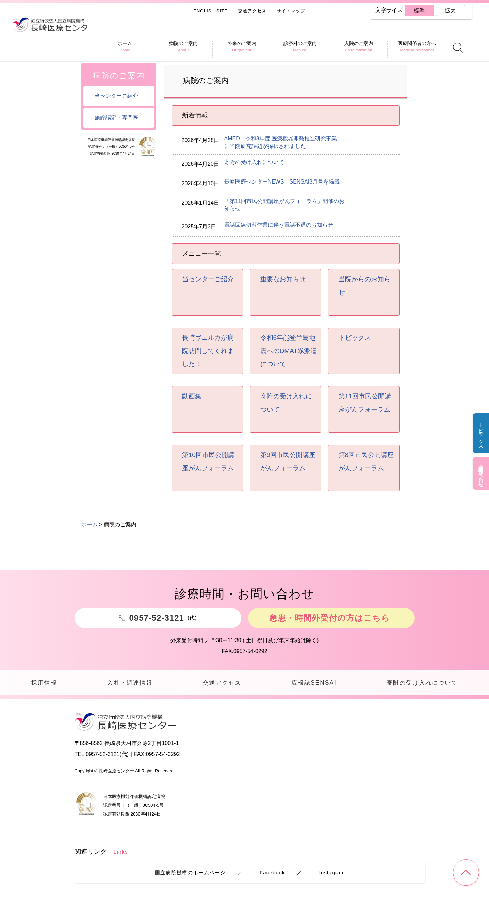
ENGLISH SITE (210, 10)
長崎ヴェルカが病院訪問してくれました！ (208, 350)
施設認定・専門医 (116, 118)
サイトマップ (291, 10)
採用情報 (44, 682)
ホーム (89, 52)
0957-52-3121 (103, 755)
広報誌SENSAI (313, 682)
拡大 (450, 10)
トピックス (481, 433)
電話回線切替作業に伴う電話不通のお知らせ (278, 225)
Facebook (272, 873)
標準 (419, 10)
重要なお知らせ (283, 279)
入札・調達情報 (129, 682)
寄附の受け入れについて (254, 162)
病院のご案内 (119, 75)
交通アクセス (252, 10)
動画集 (191, 396)
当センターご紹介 (208, 279)
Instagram (332, 873)
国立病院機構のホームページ (190, 873)
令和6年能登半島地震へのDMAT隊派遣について (288, 350)
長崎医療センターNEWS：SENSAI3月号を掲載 (282, 182)
